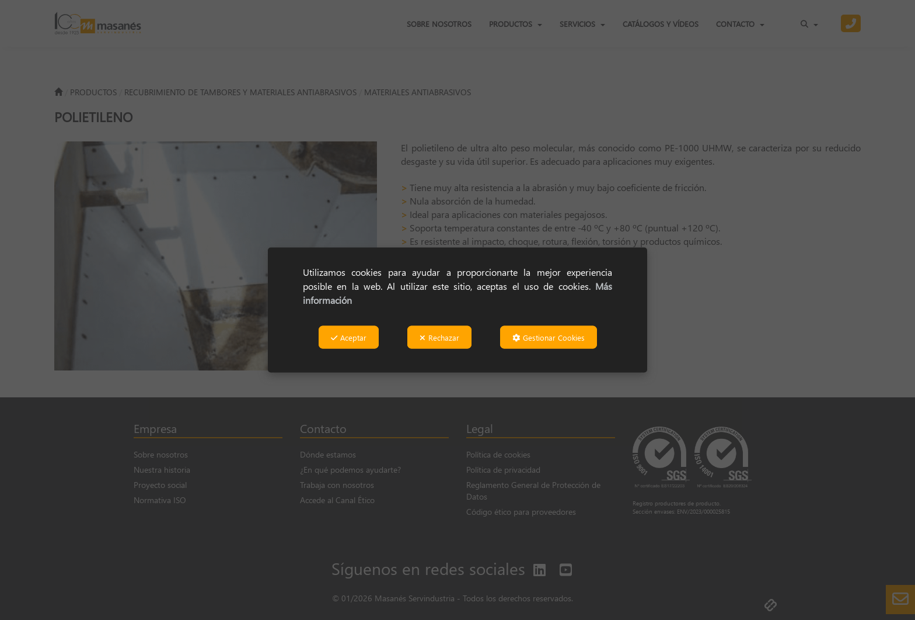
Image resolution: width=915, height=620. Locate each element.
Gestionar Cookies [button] (548, 337)
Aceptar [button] (348, 337)
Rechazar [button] (439, 337)
